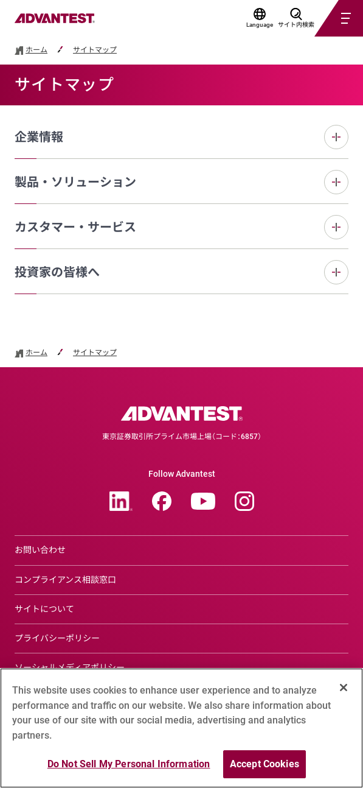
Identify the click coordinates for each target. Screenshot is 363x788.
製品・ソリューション (75, 182)
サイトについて (44, 609)
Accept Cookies (264, 764)
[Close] (343, 687)
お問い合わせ (40, 550)
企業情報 (39, 137)
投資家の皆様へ (57, 272)
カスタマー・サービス (75, 227)
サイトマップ (95, 50)
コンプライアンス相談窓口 (65, 580)
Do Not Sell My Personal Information (128, 764)
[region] (181, 728)
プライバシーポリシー (57, 638)
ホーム (36, 50)
